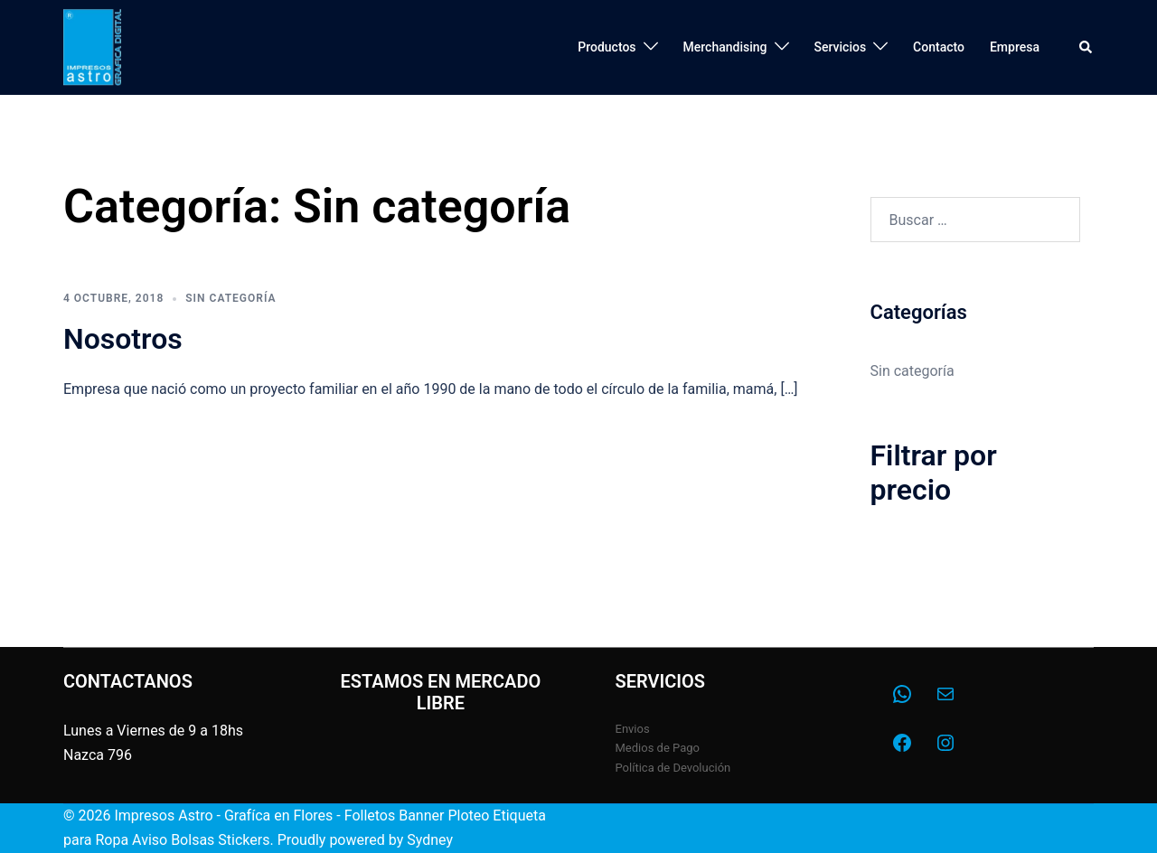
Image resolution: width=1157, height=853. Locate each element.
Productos (606, 47)
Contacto (938, 47)
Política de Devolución (673, 767)
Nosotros (123, 339)
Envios (633, 729)
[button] (1086, 47)
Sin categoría (230, 298)
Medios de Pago (658, 748)
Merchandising (725, 47)
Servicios (840, 47)
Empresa (1014, 47)
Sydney (430, 839)
